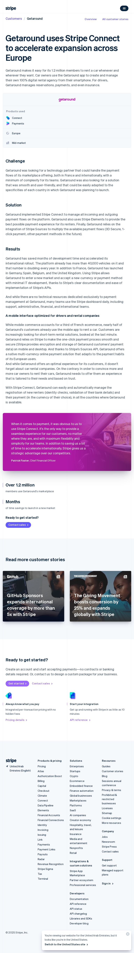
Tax (40, 874)
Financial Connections (51, 820)
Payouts (43, 854)
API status (76, 908)
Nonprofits (76, 848)
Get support (109, 865)
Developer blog (79, 923)
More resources (111, 823)
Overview (91, 19)
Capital (42, 786)
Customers (14, 18)
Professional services (83, 885)
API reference (80, 720)
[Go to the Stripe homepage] (10, 761)
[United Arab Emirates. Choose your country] (19, 768)
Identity (42, 825)
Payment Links (46, 849)
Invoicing (43, 830)
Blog (104, 776)
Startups (75, 771)
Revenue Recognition (51, 864)
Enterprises (77, 766)
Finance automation (82, 790)
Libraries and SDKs (81, 918)
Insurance (75, 834)
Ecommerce (77, 781)
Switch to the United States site (66, 944)
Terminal (43, 878)
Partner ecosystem (81, 880)
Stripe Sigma (45, 869)
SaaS (73, 810)
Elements (43, 810)
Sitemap (107, 813)
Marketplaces (78, 800)
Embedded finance (81, 786)
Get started (17, 683)
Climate (42, 795)
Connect (43, 800)
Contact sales (18, 524)
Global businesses (81, 795)
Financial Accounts (49, 815)
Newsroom (108, 841)
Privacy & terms (111, 790)
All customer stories (115, 19)
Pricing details (17, 720)
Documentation (79, 899)
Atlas (41, 771)
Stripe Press (109, 846)
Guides (106, 766)
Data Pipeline (46, 805)
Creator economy (80, 820)
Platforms (76, 805)
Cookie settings (111, 818)
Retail (73, 853)
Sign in (108, 883)
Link (40, 839)
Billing (41, 781)
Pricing (42, 766)
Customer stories (112, 771)
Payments (44, 844)
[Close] (127, 934)
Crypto (74, 776)
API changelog (78, 913)
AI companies (78, 815)
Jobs (105, 837)
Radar (41, 859)
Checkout (44, 790)
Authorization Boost (50, 776)
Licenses (107, 808)
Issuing (42, 834)
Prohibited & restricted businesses (109, 799)
